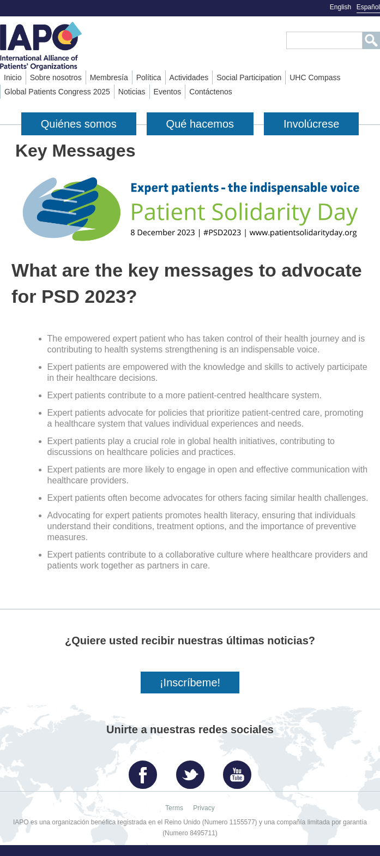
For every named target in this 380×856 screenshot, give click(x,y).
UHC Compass (314, 77)
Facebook (145, 770)
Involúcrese (311, 124)
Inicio (13, 77)
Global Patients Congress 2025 (57, 91)
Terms (174, 808)
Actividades (189, 77)
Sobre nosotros (56, 77)
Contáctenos (210, 91)
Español (368, 7)
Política (148, 77)
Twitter (193, 770)
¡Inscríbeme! (190, 683)
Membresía (109, 77)
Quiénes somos (79, 124)
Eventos (168, 91)
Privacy (203, 808)
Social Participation (248, 77)
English (340, 7)
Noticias (132, 91)
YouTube (239, 770)
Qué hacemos (200, 124)
